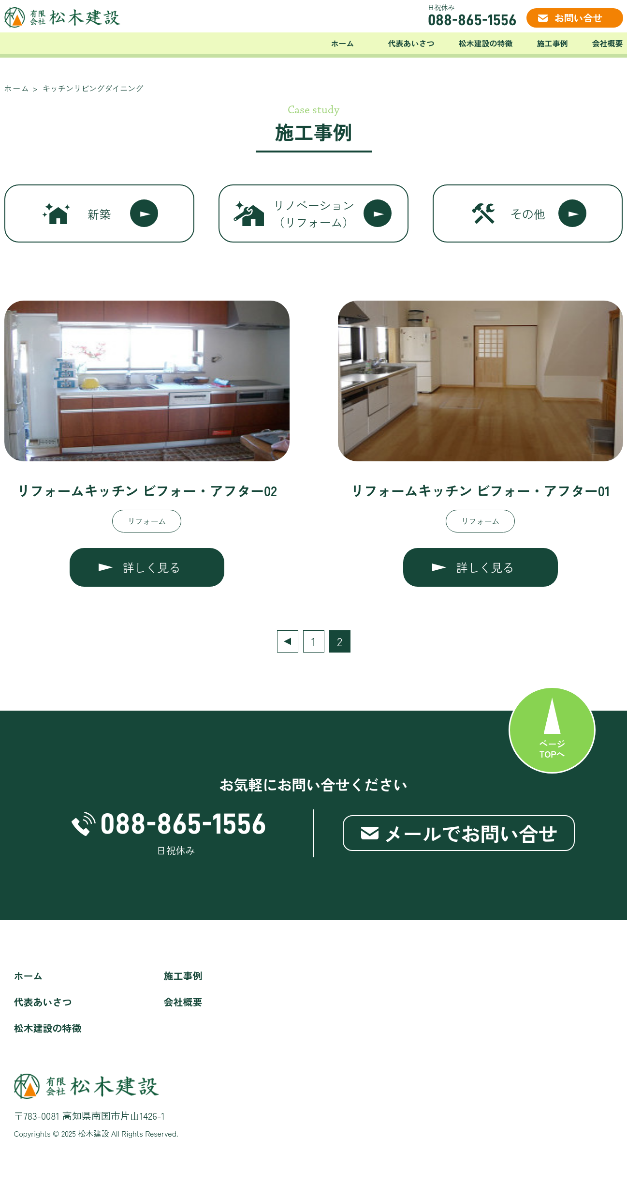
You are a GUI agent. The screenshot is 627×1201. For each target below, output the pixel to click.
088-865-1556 (472, 20)
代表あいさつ (411, 43)
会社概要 (607, 43)
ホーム (342, 43)
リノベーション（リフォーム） (313, 213)
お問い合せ (578, 18)
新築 (99, 213)
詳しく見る (152, 567)
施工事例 (552, 43)
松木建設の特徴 (485, 43)
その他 (527, 213)
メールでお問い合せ (471, 833)
